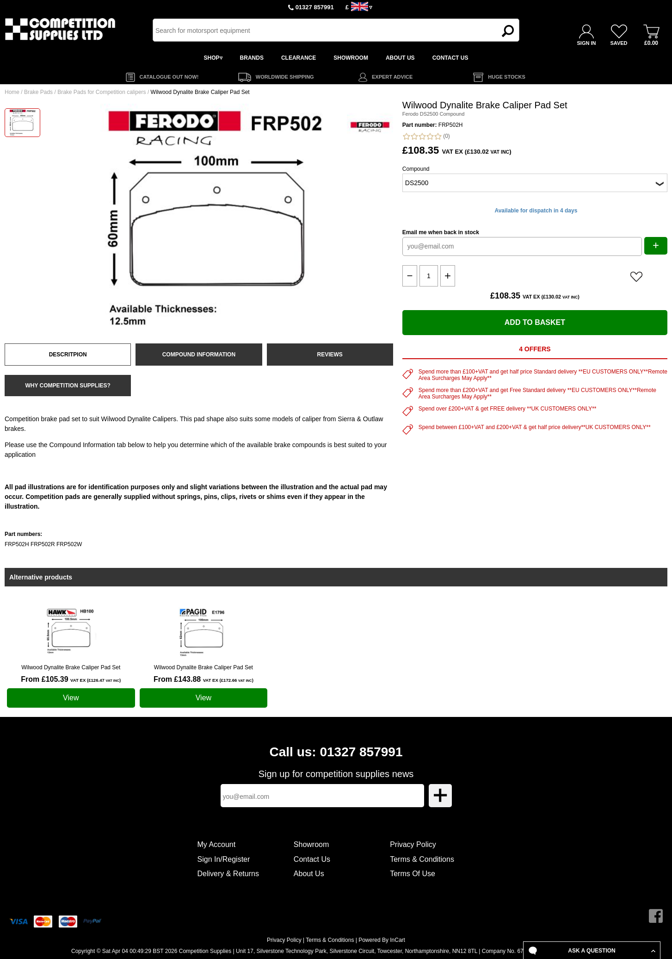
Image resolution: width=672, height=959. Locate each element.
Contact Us (312, 859)
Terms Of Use (412, 874)
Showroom (311, 844)
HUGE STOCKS (506, 77)
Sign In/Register (223, 859)
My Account (216, 844)
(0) (426, 136)
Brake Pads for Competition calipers (101, 92)
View (71, 698)
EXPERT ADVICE (392, 77)
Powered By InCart (381, 940)
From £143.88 (203, 679)
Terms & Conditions (422, 859)
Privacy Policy (413, 844)
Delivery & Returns (228, 874)
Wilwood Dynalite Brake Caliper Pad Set (70, 667)
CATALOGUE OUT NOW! (169, 77)
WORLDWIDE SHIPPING (285, 77)
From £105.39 (71, 679)
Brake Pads (38, 92)
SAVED (618, 43)
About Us (309, 874)
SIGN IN (586, 43)
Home (12, 92)
